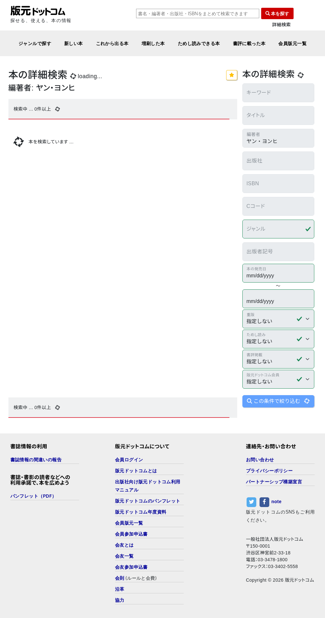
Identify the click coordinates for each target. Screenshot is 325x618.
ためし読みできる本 (199, 43)
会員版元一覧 (292, 43)
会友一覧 (124, 556)
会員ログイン (129, 459)
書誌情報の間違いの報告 (36, 459)
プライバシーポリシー (269, 470)
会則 (119, 578)
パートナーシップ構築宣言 (274, 481)
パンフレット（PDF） (33, 496)
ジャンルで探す (34, 43)
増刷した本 (153, 43)
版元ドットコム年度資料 (141, 512)
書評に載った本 (249, 43)
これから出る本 (112, 43)
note (277, 501)
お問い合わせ (260, 459)
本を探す (277, 13)
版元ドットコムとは (136, 470)
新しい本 (73, 43)
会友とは (124, 545)
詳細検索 (281, 24)
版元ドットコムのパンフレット (147, 500)
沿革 (119, 589)
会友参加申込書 (131, 567)
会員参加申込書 (131, 534)
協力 (119, 600)
